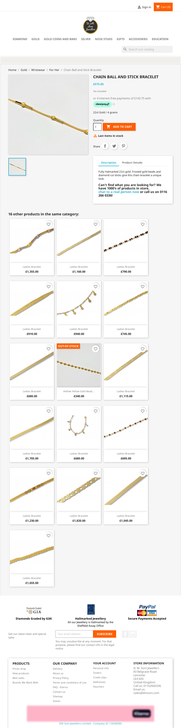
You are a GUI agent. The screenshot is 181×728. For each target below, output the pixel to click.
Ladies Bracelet (32, 266)
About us (58, 673)
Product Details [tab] (132, 162)
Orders (97, 672)
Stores (56, 701)
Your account (104, 663)
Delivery (57, 668)
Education (160, 39)
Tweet (114, 146)
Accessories (138, 39)
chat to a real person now (118, 192)
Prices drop (19, 668)
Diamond (20, 39)
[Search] (147, 49)
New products (21, 673)
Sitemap (58, 696)
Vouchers (98, 686)
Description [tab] (108, 162)
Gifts (121, 39)
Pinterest (123, 146)
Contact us (59, 691)
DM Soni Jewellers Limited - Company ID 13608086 (90, 723)
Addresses (99, 682)
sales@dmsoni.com (146, 693)
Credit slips (100, 677)
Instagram (133, 634)
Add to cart (119, 127)
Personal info (101, 668)
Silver (86, 39)
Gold (35, 39)
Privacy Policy (61, 678)
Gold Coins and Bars (60, 39)
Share (105, 146)
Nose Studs (103, 39)
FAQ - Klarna (60, 687)
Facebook (125, 634)
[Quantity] (97, 127)
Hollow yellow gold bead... (78, 391)
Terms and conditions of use (69, 682)
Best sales (18, 678)
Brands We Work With (25, 682)
